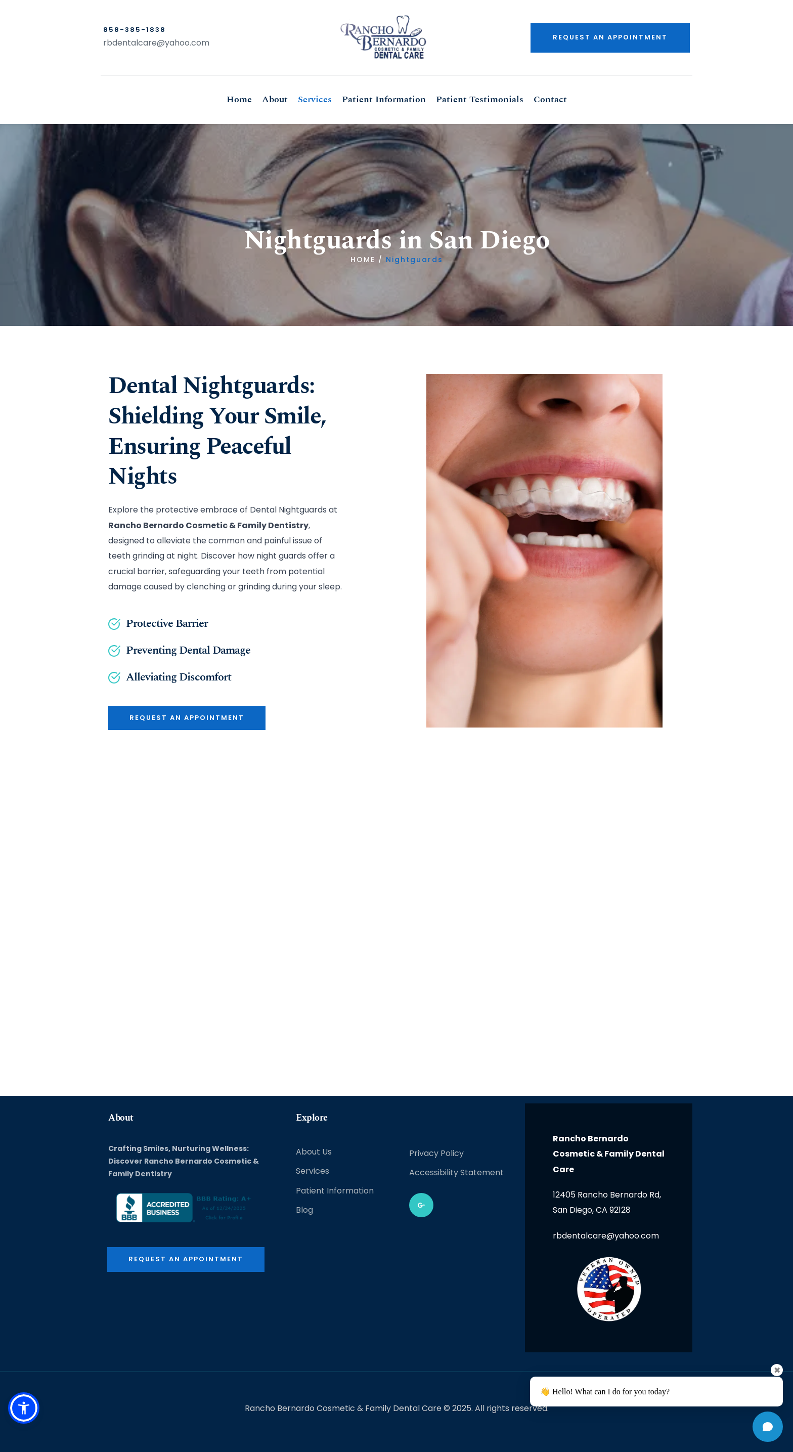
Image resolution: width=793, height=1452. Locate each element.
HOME (362, 259)
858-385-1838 (134, 29)
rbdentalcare (130, 43)
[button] (23, 1408)
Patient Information (335, 1191)
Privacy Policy (436, 1153)
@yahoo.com (183, 43)
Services (312, 1171)
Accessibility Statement (456, 1172)
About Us (314, 1152)
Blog (304, 1210)
